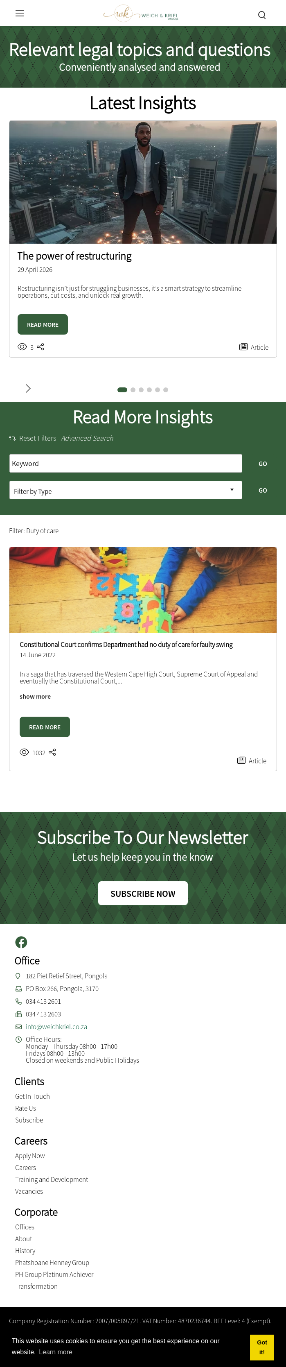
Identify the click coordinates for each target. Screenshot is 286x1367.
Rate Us (25, 1108)
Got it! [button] (262, 1347)
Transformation (36, 1286)
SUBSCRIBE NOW (143, 893)
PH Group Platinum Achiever (54, 1274)
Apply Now (30, 1155)
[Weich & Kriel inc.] (140, 12)
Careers (25, 1167)
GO (263, 463)
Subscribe (29, 1120)
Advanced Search (87, 438)
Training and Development (51, 1179)
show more (35, 696)
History (25, 1250)
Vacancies (29, 1191)
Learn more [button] (55, 1352)
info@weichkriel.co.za (56, 1026)
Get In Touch (32, 1096)
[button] (122, 389)
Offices (24, 1226)
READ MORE (43, 324)
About (23, 1238)
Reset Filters (32, 438)
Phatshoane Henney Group (52, 1262)
